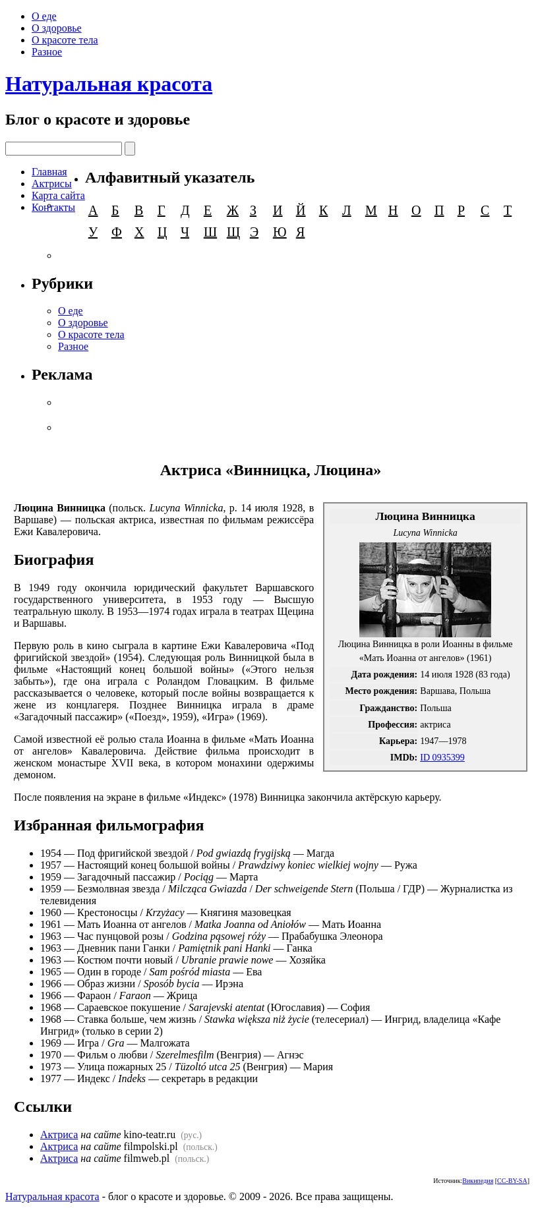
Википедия (477, 1180)
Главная (49, 171)
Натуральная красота (108, 84)
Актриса (59, 1134)
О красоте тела (65, 39)
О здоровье (57, 28)
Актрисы (52, 183)
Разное (47, 51)
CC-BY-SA (512, 1180)
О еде (44, 16)
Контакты (53, 207)
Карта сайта (58, 195)
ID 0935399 (442, 757)
